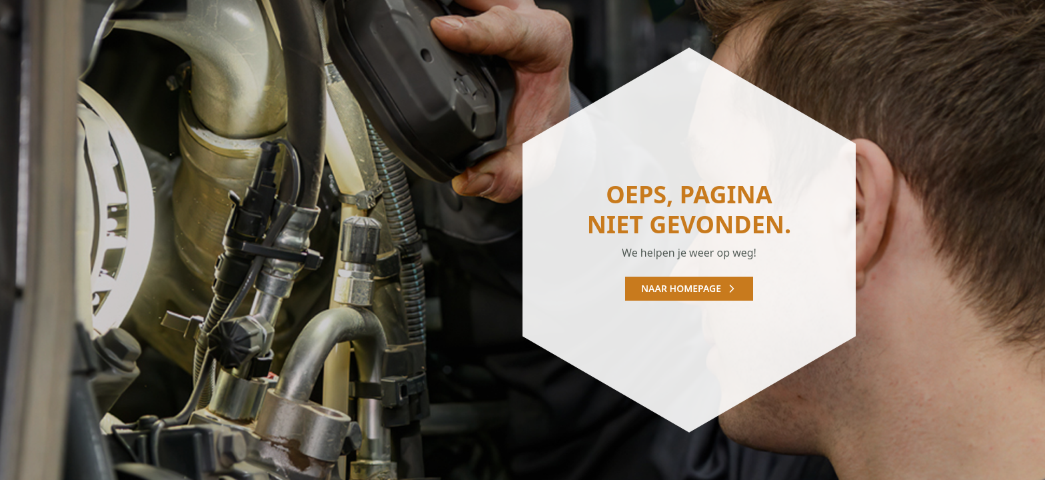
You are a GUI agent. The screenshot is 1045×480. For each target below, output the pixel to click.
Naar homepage (689, 288)
